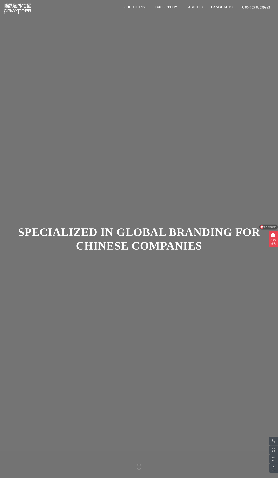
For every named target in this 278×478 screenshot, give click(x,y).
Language (221, 7)
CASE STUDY (166, 7)
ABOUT (194, 7)
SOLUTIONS (134, 7)
